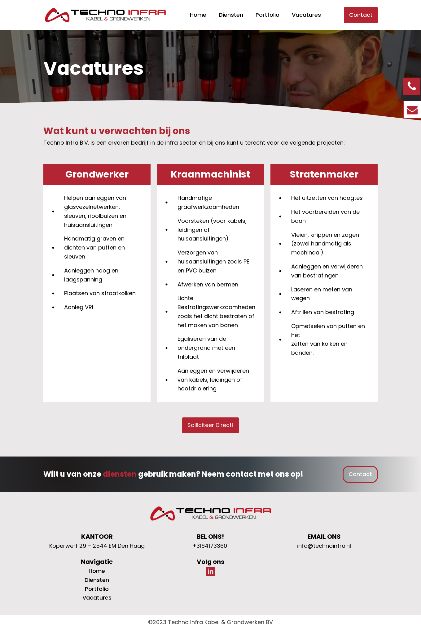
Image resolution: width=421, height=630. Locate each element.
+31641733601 (210, 546)
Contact (361, 15)
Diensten (231, 15)
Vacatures (306, 15)
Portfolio (267, 15)
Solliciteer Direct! (210, 425)
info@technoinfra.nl (324, 546)
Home (198, 15)
